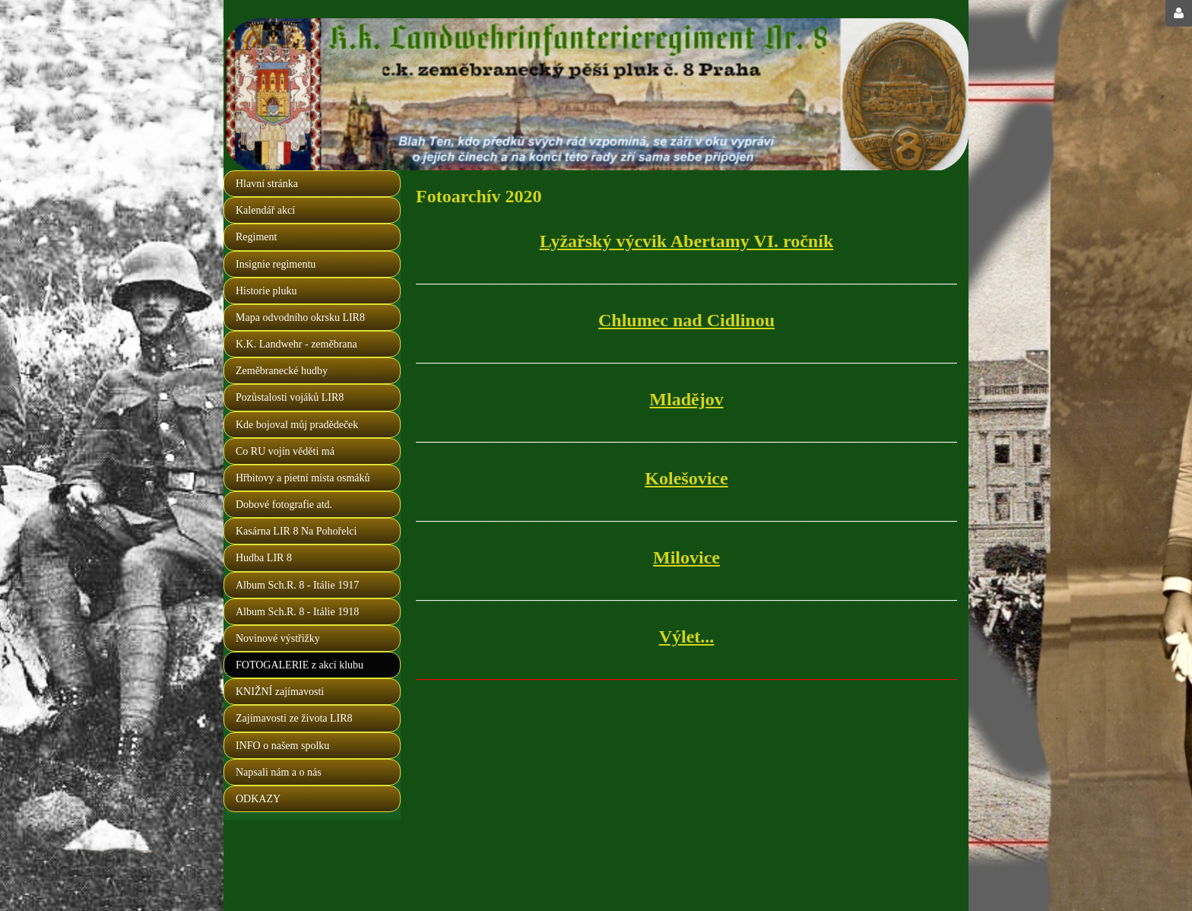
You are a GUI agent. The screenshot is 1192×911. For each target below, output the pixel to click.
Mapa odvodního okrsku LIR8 (300, 317)
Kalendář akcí (265, 210)
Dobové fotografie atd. (284, 504)
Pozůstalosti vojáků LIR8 (290, 397)
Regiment (256, 237)
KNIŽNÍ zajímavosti (280, 691)
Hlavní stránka (267, 183)
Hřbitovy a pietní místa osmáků (303, 478)
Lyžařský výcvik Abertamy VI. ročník (686, 241)
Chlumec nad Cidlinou (686, 320)
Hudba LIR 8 (264, 557)
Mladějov (686, 399)
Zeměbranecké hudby (282, 370)
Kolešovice (686, 478)
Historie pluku (266, 291)
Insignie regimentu (275, 264)
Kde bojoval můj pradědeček (297, 424)
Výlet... (687, 636)
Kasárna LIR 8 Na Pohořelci (296, 531)
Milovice (686, 557)
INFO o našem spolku (282, 745)
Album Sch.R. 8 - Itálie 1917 (297, 585)
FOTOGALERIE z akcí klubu (299, 665)
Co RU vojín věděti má (285, 451)
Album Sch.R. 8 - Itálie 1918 (297, 611)
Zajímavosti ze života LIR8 (294, 718)
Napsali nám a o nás (279, 772)
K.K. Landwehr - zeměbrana (296, 344)
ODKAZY (258, 799)
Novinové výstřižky (278, 638)
